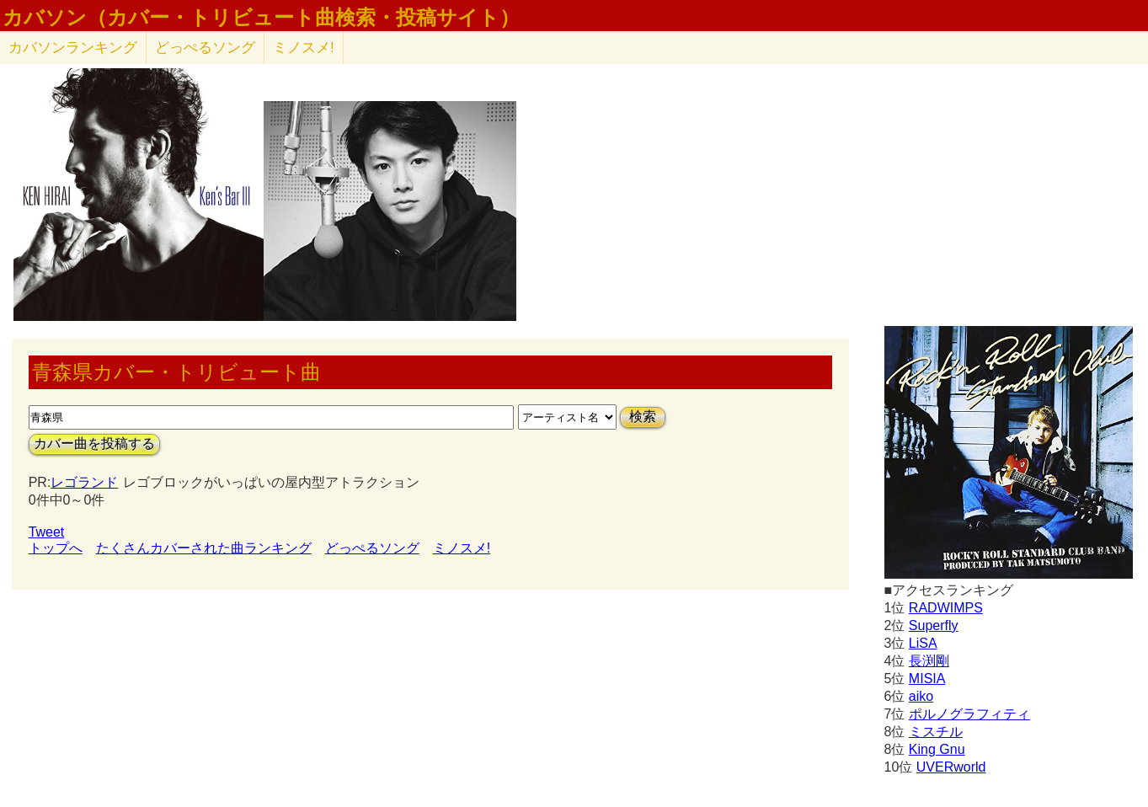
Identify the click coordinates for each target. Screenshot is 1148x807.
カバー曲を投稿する (94, 443)
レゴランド (84, 482)
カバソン (72, 48)
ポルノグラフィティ (969, 714)
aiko (921, 696)
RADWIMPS (946, 608)
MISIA (927, 678)
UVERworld (951, 767)
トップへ (56, 548)
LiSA (923, 643)
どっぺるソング (205, 48)
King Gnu (937, 749)
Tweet (47, 532)
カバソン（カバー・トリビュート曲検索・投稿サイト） (261, 18)
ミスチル (936, 731)
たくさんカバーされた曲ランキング (204, 548)
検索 (642, 416)
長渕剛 (929, 661)
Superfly (933, 625)
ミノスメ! (303, 48)
